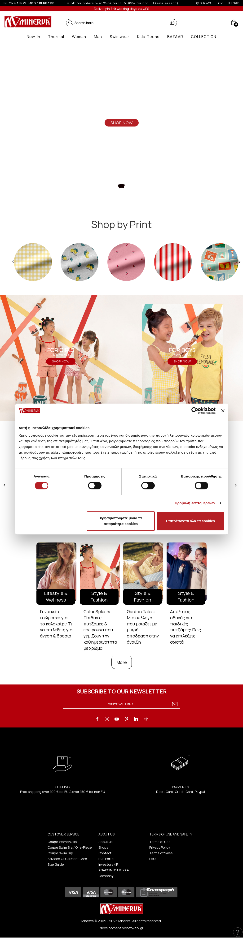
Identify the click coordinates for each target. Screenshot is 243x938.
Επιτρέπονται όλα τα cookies (190, 521)
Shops (103, 847)
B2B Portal (106, 858)
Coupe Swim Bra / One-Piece (70, 847)
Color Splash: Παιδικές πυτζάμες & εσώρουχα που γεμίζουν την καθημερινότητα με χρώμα (100, 630)
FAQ (152, 858)
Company (105, 875)
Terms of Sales (161, 853)
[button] (70, 23)
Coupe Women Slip (62, 841)
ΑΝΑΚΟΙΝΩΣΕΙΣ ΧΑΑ (113, 870)
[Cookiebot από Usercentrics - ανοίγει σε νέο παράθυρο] (195, 410)
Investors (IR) (109, 864)
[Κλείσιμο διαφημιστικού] (223, 410)
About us (105, 841)
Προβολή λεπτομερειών (195, 503)
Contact (104, 853)
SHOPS (205, 3)
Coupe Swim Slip (60, 853)
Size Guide (56, 864)
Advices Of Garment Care (67, 858)
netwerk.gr (134, 928)
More (121, 662)
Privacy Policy (159, 847)
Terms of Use (160, 841)
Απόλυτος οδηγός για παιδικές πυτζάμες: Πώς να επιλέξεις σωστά (185, 627)
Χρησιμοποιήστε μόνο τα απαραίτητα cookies (121, 521)
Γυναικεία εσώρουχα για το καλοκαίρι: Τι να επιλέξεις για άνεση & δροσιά (56, 624)
